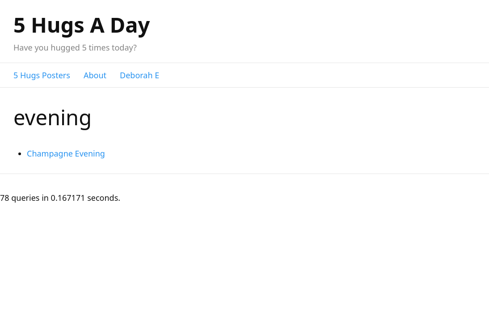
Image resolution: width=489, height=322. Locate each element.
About (95, 75)
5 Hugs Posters (41, 75)
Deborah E (139, 75)
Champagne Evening (66, 153)
